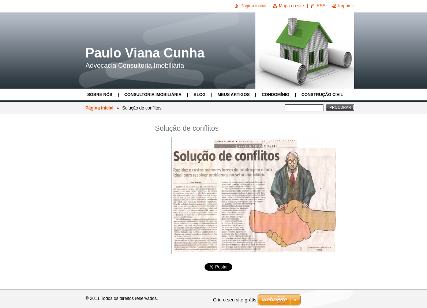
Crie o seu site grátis (234, 300)
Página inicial (100, 108)
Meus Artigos (234, 94)
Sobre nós (99, 94)
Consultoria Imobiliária (152, 94)
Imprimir (346, 5)
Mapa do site (291, 5)
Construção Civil (322, 94)
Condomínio (275, 94)
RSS (321, 5)
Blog (200, 94)
